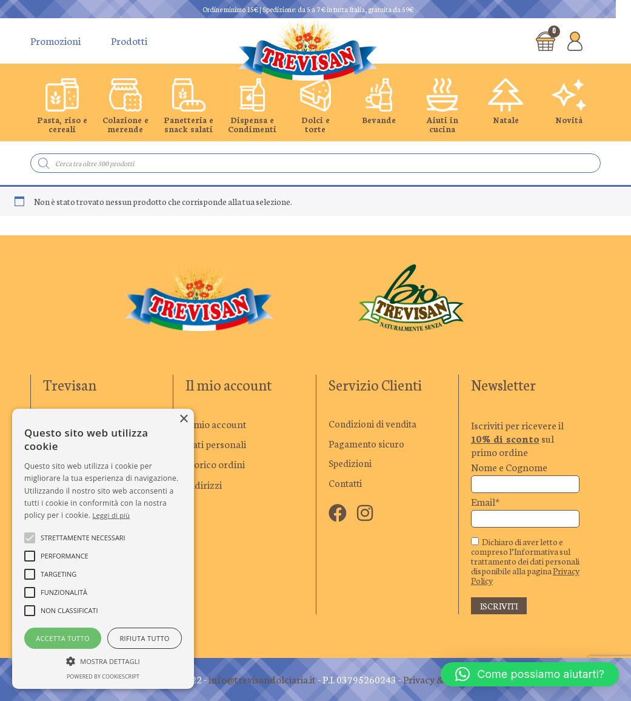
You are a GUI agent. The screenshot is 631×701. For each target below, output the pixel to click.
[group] (62, 106)
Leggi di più (111, 515)
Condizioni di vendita (375, 423)
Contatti (346, 484)
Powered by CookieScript (103, 676)
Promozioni (55, 40)
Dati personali (215, 443)
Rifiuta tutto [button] (144, 638)
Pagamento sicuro (367, 443)
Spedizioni (351, 463)
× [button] (183, 419)
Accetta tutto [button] (63, 638)
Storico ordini (215, 463)
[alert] (103, 549)
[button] (530, 674)
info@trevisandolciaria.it (262, 679)
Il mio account (216, 423)
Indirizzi (203, 484)
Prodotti (129, 40)
